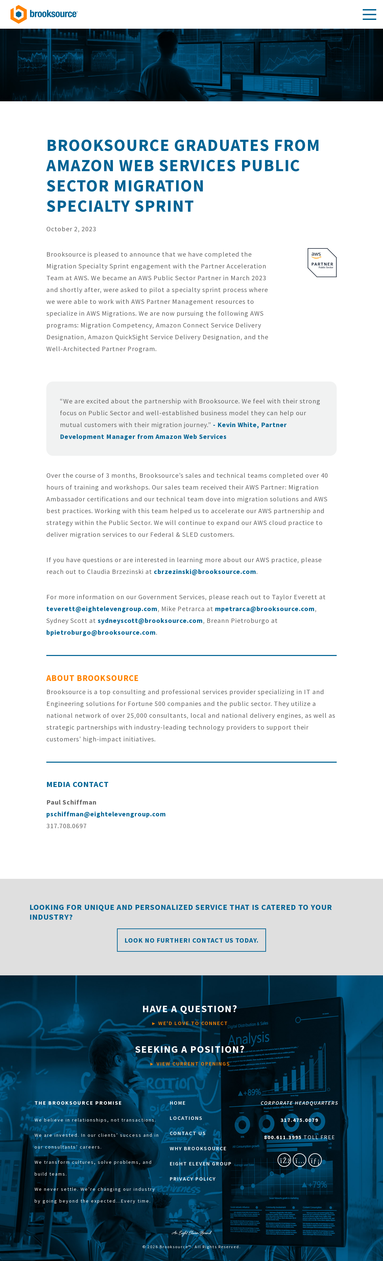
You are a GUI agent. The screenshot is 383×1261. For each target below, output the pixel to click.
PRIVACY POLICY (193, 1178)
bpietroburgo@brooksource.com (101, 632)
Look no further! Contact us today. (191, 940)
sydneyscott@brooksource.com (150, 620)
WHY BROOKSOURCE (198, 1148)
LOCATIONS (186, 1117)
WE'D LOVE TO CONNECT (190, 1014)
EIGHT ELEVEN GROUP (201, 1163)
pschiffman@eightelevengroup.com (106, 814)
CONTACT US (188, 1133)
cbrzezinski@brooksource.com (205, 571)
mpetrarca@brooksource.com (265, 608)
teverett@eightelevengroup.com (102, 608)
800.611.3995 (284, 1137)
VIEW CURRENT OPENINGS (190, 1055)
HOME (178, 1102)
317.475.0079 (299, 1119)
